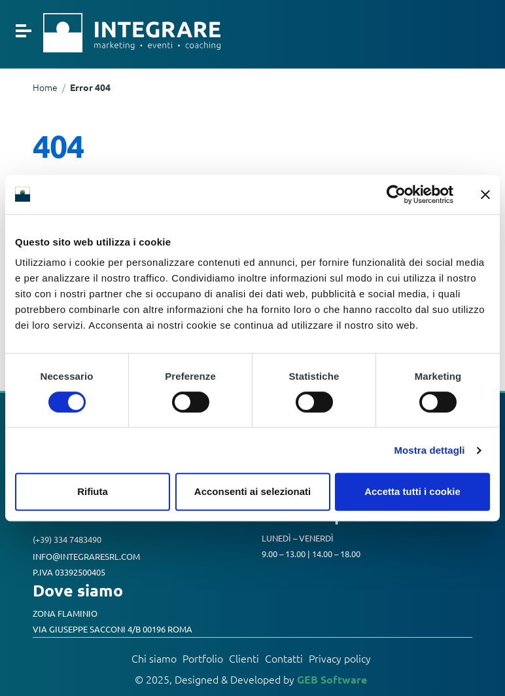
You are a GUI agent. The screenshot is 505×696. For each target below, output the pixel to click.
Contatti (284, 658)
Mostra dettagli (429, 450)
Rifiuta (92, 491)
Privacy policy (340, 658)
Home (45, 87)
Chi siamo (154, 658)
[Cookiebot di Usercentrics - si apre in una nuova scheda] (396, 194)
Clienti (244, 658)
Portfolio (203, 658)
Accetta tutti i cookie (412, 491)
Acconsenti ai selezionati (252, 491)
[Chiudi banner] (485, 194)
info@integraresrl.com (86, 556)
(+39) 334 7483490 (67, 539)
